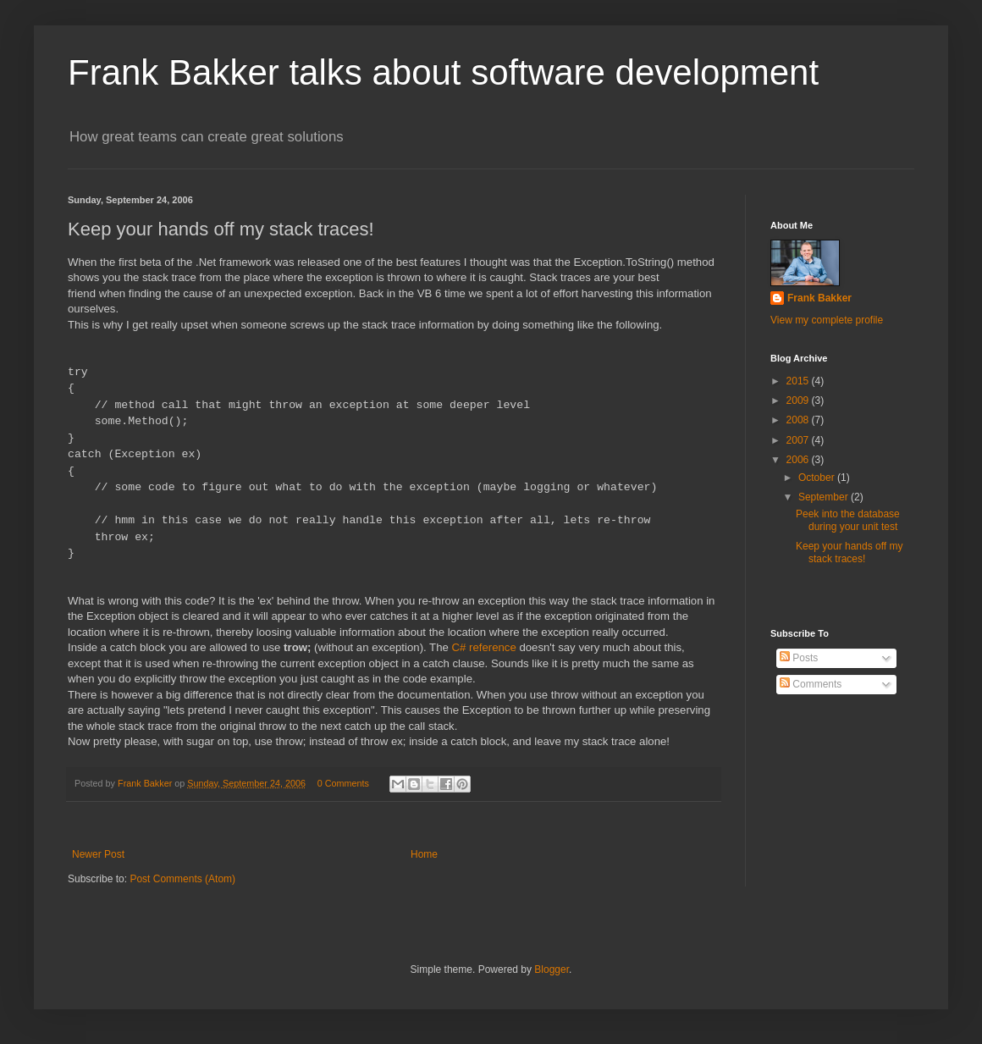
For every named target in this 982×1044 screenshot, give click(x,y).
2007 (799, 440)
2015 (799, 381)
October (817, 477)
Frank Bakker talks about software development (443, 72)
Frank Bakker (819, 298)
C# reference (484, 647)
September (824, 497)
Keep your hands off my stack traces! (849, 552)
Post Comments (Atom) (182, 879)
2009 (799, 400)
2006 (799, 460)
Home (424, 854)
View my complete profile (826, 320)
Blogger (551, 969)
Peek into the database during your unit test (848, 520)
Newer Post (98, 854)
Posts (799, 658)
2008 (799, 420)
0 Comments (343, 783)
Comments (810, 684)
